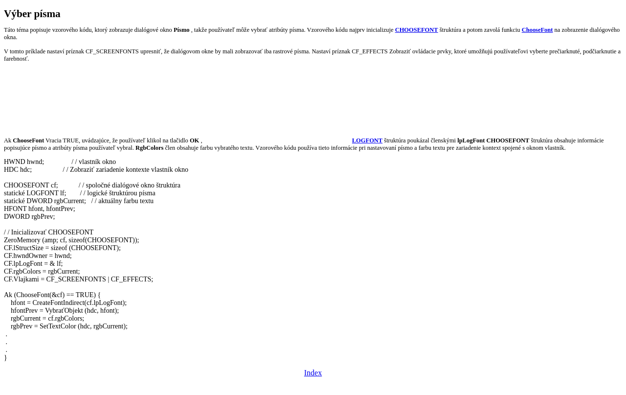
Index (313, 373)
